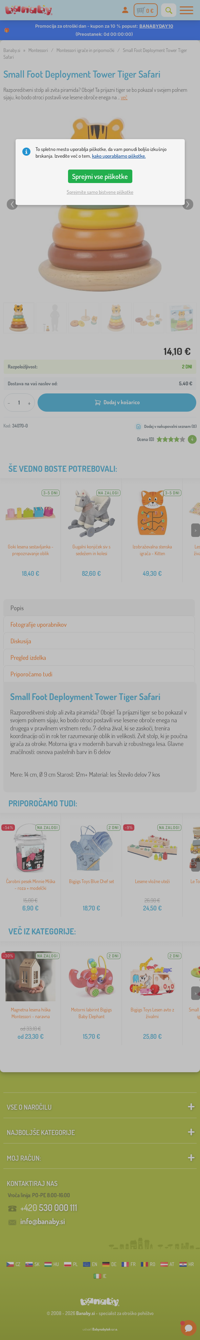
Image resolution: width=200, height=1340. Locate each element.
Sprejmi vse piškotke (100, 176)
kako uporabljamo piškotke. (119, 156)
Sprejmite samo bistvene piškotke (100, 192)
